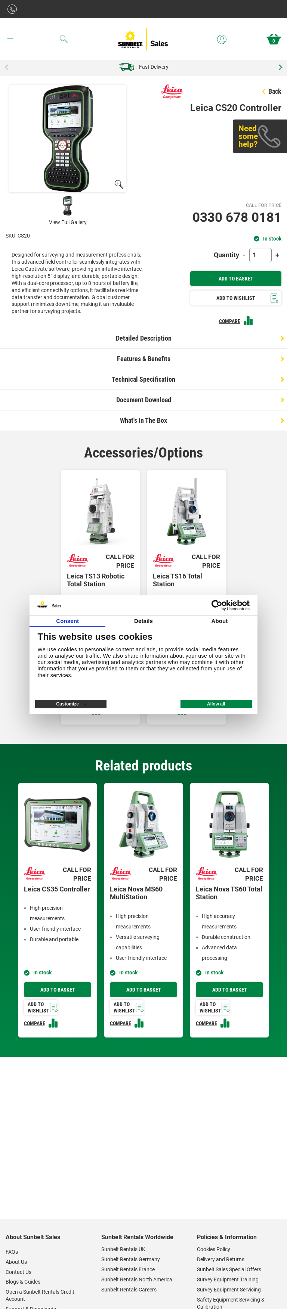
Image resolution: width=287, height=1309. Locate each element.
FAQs (12, 1252)
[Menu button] (11, 38)
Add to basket (57, 990)
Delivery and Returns (220, 1259)
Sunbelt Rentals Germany (130, 1259)
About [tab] (219, 621)
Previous (7, 67)
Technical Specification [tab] (143, 379)
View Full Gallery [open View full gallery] (68, 222)
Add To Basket (236, 279)
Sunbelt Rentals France (128, 1269)
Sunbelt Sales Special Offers (229, 1269)
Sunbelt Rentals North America (136, 1279)
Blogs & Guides (23, 1282)
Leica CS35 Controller (57, 889)
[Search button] (63, 39)
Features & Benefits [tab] (143, 359)
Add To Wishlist (247, 298)
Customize (71, 704)
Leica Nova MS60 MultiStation (136, 893)
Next (279, 67)
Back (271, 91)
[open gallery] (118, 184)
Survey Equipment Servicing (229, 1290)
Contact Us (18, 1272)
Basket (273, 39)
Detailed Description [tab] (144, 338)
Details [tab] (143, 621)
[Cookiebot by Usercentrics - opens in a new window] (217, 605)
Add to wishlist (43, 1007)
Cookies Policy (213, 1249)
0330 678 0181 (236, 217)
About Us (16, 1262)
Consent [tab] (67, 621)
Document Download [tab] (143, 400)
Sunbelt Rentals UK (123, 1249)
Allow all (216, 704)
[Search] (63, 39)
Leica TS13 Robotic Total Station (95, 580)
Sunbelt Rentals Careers (129, 1290)
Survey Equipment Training (228, 1279)
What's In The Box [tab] (143, 420)
